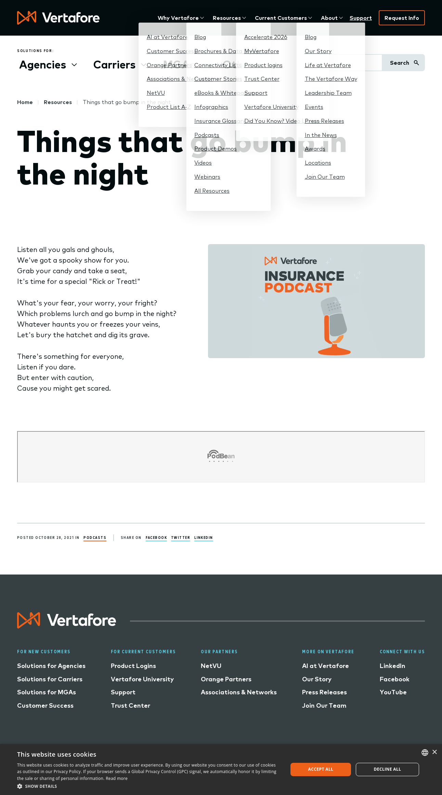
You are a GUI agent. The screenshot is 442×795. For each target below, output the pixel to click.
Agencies (42, 64)
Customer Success (45, 705)
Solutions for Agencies (51, 666)
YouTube (393, 692)
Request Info (402, 17)
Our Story (317, 679)
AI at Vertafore (325, 666)
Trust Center (130, 705)
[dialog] (221, 769)
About (329, 17)
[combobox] (424, 752)
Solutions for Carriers (49, 679)
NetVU (211, 666)
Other (238, 64)
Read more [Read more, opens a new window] (117, 778)
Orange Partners (226, 679)
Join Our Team (324, 705)
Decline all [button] (387, 769)
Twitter (180, 537)
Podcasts (94, 537)
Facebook (156, 537)
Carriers (114, 64)
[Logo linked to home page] (66, 626)
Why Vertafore (178, 17)
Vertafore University (142, 679)
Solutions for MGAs (46, 692)
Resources (227, 17)
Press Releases (324, 692)
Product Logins (133, 666)
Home (25, 102)
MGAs (179, 64)
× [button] (434, 752)
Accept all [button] (321, 769)
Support (361, 17)
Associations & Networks (239, 692)
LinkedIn (203, 537)
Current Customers (281, 17)
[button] (148, 786)
